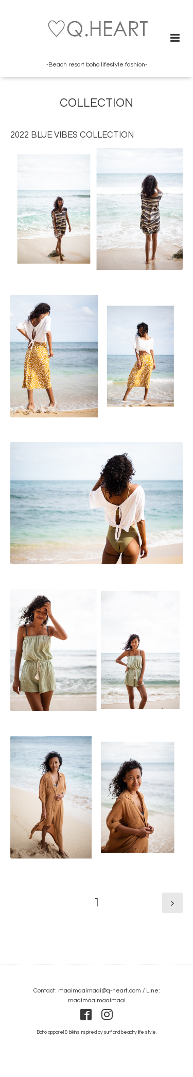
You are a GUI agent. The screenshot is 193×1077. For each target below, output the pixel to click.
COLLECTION (96, 103)
